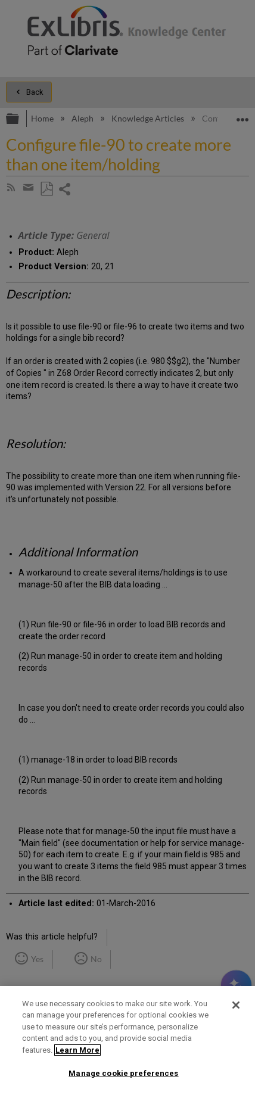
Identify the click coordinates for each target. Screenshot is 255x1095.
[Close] (236, 1005)
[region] (127, 1040)
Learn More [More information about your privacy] (77, 1050)
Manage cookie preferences (123, 1073)
